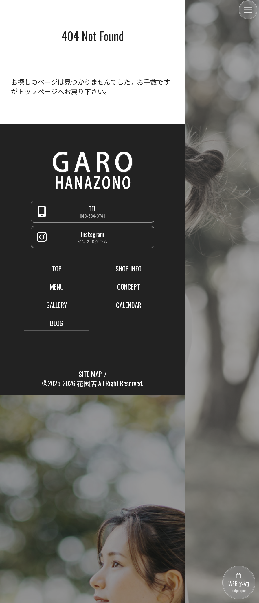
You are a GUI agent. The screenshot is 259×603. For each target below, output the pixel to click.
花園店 (87, 383)
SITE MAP (90, 374)
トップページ (38, 91)
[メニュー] (248, 10)
